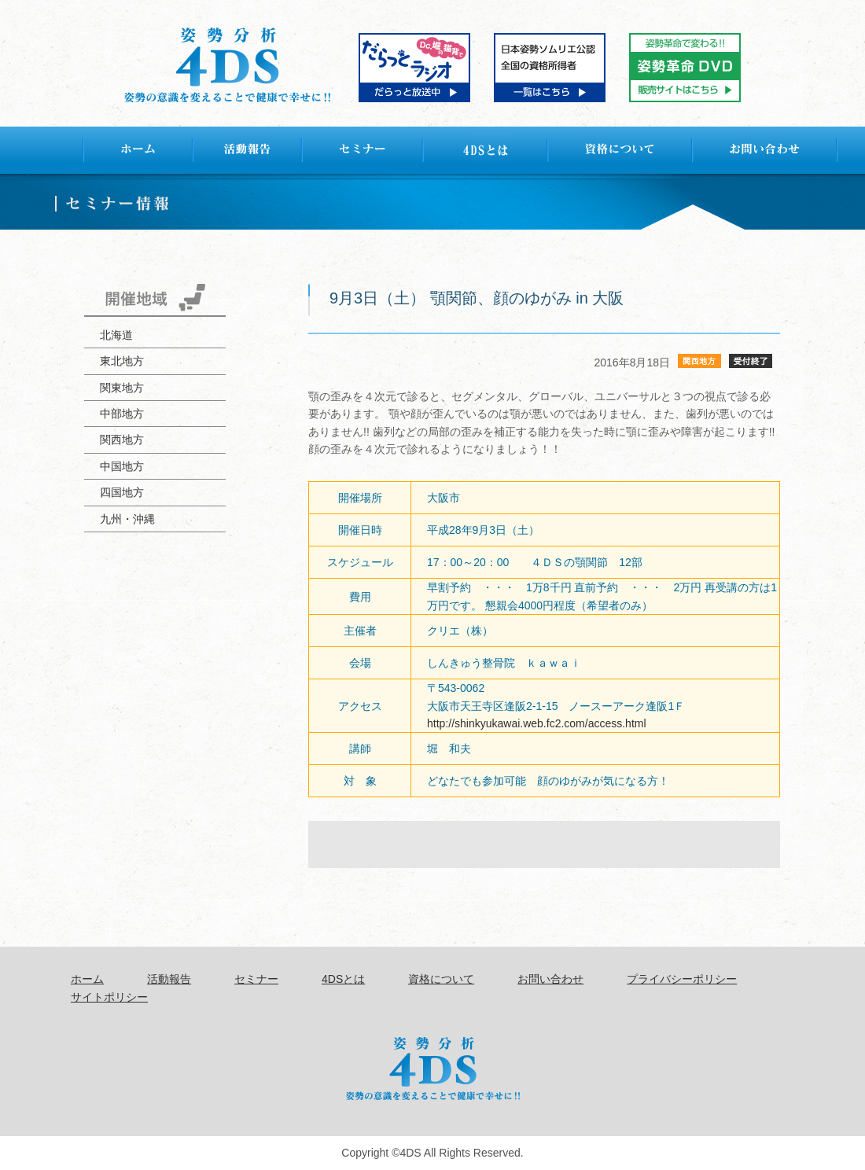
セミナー (256, 979)
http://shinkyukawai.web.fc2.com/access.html (536, 723)
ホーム (87, 979)
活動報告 (169, 979)
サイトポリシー (109, 997)
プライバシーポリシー (682, 979)
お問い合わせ (550, 979)
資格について (441, 979)
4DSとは (343, 979)
